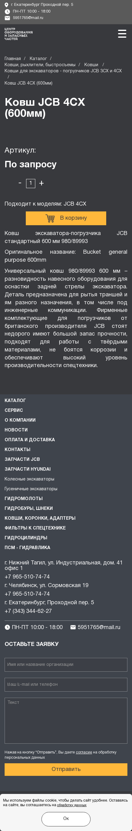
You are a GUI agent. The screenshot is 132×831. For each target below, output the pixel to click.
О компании (20, 421)
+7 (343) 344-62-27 (28, 611)
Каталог (38, 59)
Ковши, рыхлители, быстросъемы (40, 65)
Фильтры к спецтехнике (35, 528)
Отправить (66, 769)
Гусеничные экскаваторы (31, 489)
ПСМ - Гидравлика (27, 548)
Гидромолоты (24, 499)
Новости (16, 430)
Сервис (14, 411)
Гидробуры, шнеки (29, 509)
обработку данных (72, 805)
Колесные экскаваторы (29, 479)
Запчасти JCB (22, 460)
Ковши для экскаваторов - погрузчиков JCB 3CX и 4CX (63, 71)
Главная (13, 59)
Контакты (17, 450)
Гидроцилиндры (26, 538)
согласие (84, 752)
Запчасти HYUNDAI (28, 470)
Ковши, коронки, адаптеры (40, 519)
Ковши (91, 65)
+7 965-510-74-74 (27, 577)
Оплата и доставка (30, 440)
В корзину (66, 218)
